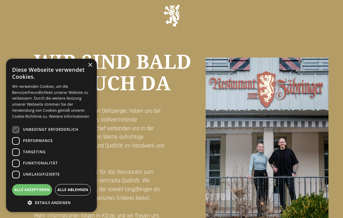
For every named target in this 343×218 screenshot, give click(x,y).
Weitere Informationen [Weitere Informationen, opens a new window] (69, 116)
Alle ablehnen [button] (72, 189)
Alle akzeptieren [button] (32, 189)
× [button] (90, 65)
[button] (51, 203)
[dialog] (51, 135)
